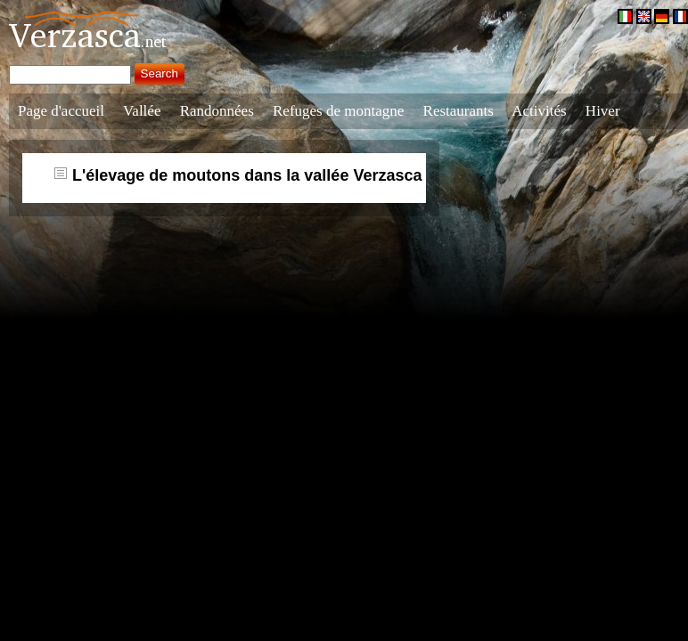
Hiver (603, 110)
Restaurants (458, 110)
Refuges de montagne (338, 110)
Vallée (141, 110)
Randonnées (217, 110)
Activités (539, 110)
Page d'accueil (61, 110)
